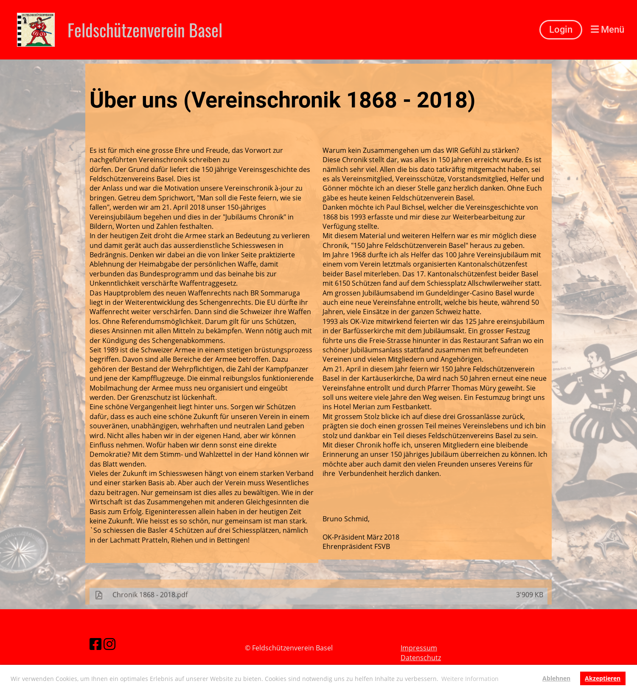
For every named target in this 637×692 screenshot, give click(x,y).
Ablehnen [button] (556, 678)
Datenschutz (421, 657)
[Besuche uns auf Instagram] (109, 644)
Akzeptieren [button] (602, 678)
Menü (607, 29)
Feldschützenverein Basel (144, 30)
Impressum (419, 648)
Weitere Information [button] (470, 679)
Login (560, 29)
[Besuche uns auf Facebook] (95, 644)
